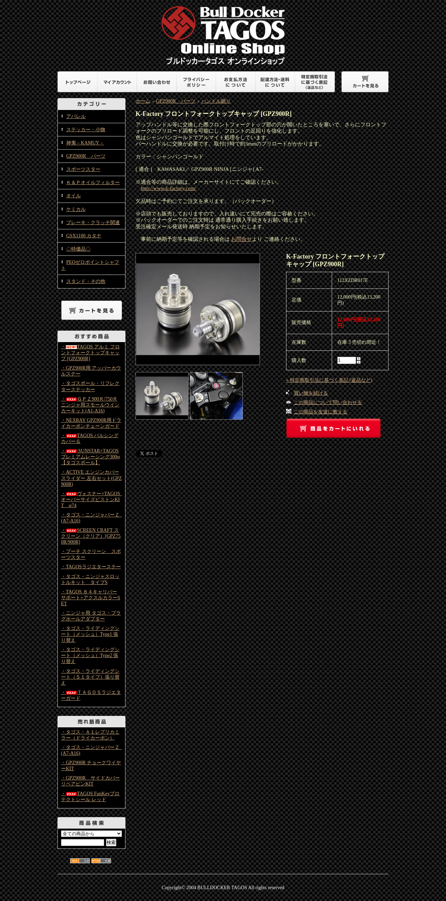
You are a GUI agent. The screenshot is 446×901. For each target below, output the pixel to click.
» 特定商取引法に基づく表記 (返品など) (329, 380)
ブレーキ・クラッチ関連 (93, 222)
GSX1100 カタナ (83, 235)
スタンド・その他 (85, 281)
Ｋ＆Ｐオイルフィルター (93, 182)
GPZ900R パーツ (86, 156)
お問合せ (241, 239)
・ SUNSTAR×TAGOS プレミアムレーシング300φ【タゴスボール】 (90, 456)
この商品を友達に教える (320, 411)
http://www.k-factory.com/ (168, 188)
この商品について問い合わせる (328, 402)
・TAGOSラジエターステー (91, 566)
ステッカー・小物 (85, 129)
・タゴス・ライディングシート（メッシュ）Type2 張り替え (90, 655)
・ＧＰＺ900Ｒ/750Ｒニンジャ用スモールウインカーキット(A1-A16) (90, 404)
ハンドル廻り (216, 101)
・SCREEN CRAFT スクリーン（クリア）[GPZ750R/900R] (91, 536)
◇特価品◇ (78, 249)
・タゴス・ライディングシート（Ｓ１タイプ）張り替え (90, 677)
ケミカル (76, 209)
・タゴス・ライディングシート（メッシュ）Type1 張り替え (90, 634)
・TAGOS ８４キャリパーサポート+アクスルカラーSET (90, 597)
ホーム (143, 101)
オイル (73, 195)
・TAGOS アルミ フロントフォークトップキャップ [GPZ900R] (90, 352)
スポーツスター (83, 169)
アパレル (76, 116)
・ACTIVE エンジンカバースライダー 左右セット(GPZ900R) (91, 478)
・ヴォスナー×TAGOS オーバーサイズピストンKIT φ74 (93, 499)
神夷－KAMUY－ (85, 142)
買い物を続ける (311, 393)
